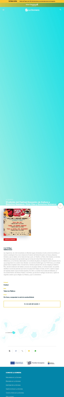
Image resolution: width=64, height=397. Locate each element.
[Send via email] (29, 351)
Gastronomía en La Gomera (14, 389)
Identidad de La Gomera (13, 385)
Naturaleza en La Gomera (13, 377)
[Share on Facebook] (16, 351)
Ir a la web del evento (32, 304)
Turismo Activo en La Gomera (15, 393)
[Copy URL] (22, 351)
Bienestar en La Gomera (13, 381)
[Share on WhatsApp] (35, 351)
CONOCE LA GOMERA (13, 373)
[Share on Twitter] (9, 351)
